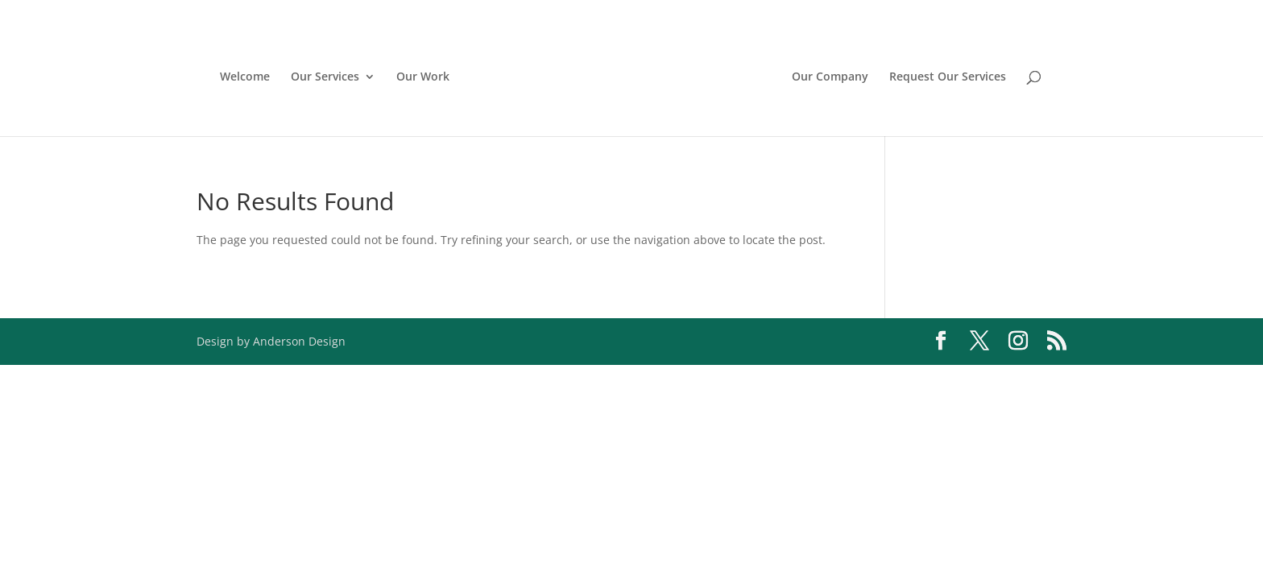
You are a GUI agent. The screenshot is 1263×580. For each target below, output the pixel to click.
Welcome (245, 77)
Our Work (422, 77)
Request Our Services (947, 77)
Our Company (830, 77)
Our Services (325, 77)
